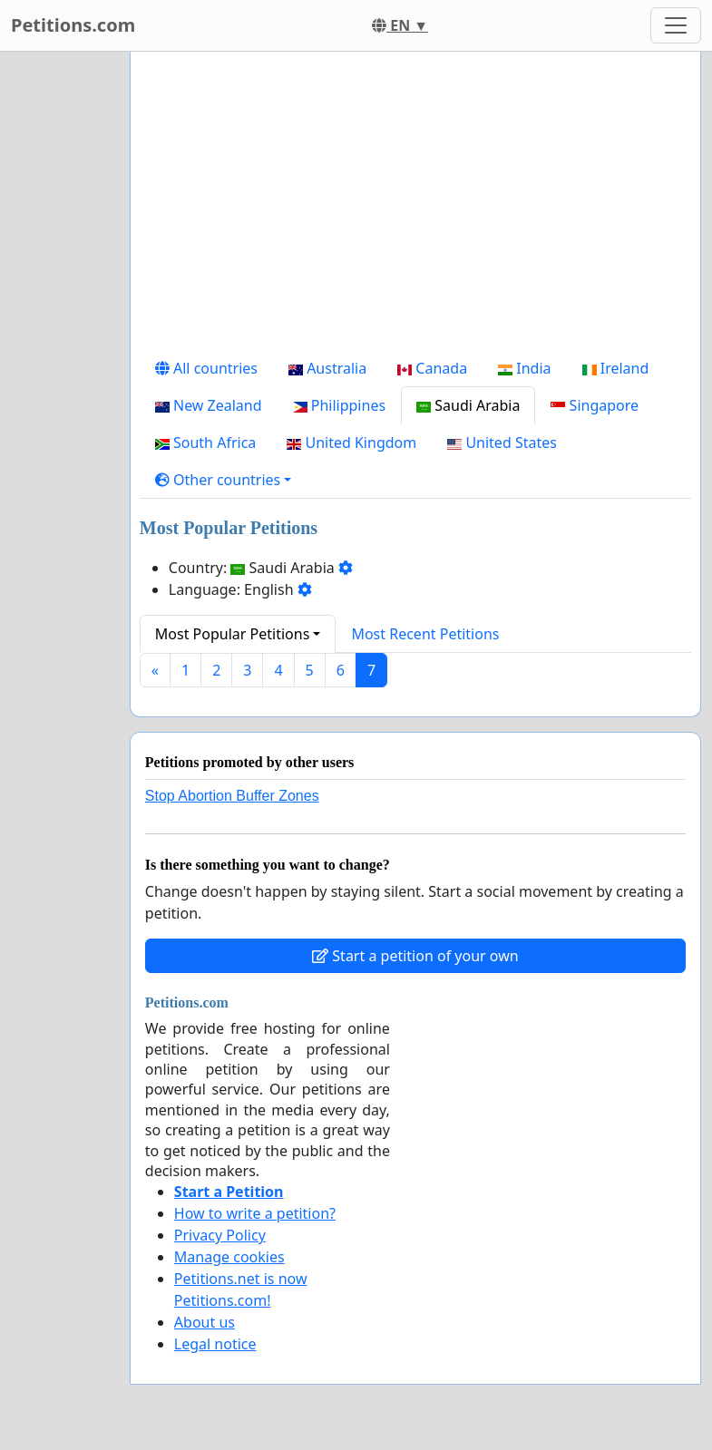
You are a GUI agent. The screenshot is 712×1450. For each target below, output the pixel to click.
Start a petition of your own (415, 956)
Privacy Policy (220, 1235)
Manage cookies (229, 1257)
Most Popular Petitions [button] (232, 634)
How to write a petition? (255, 1213)
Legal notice (215, 1344)
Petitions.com (73, 25)
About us (204, 1322)
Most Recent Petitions (425, 634)
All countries (206, 368)
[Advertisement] (415, 208)
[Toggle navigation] (675, 25)
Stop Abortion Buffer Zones (232, 795)
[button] (223, 480)
